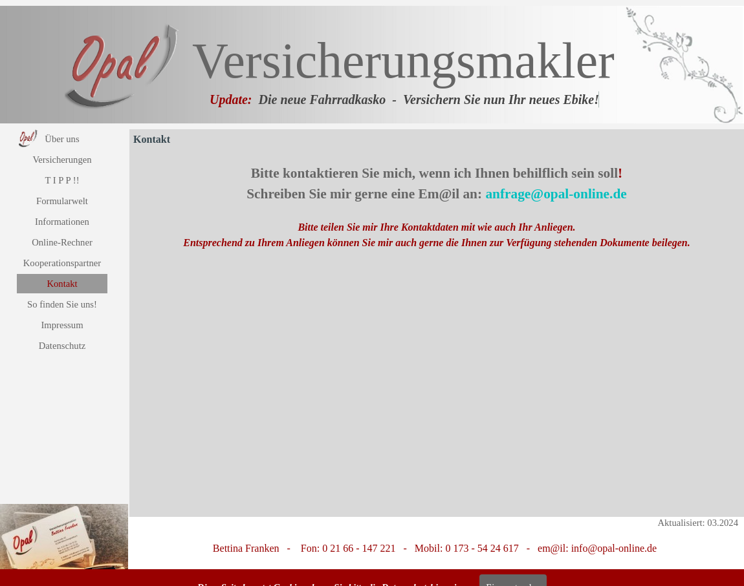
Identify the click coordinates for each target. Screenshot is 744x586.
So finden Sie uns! (62, 304)
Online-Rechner (62, 242)
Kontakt (62, 283)
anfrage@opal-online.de (555, 194)
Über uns (62, 139)
